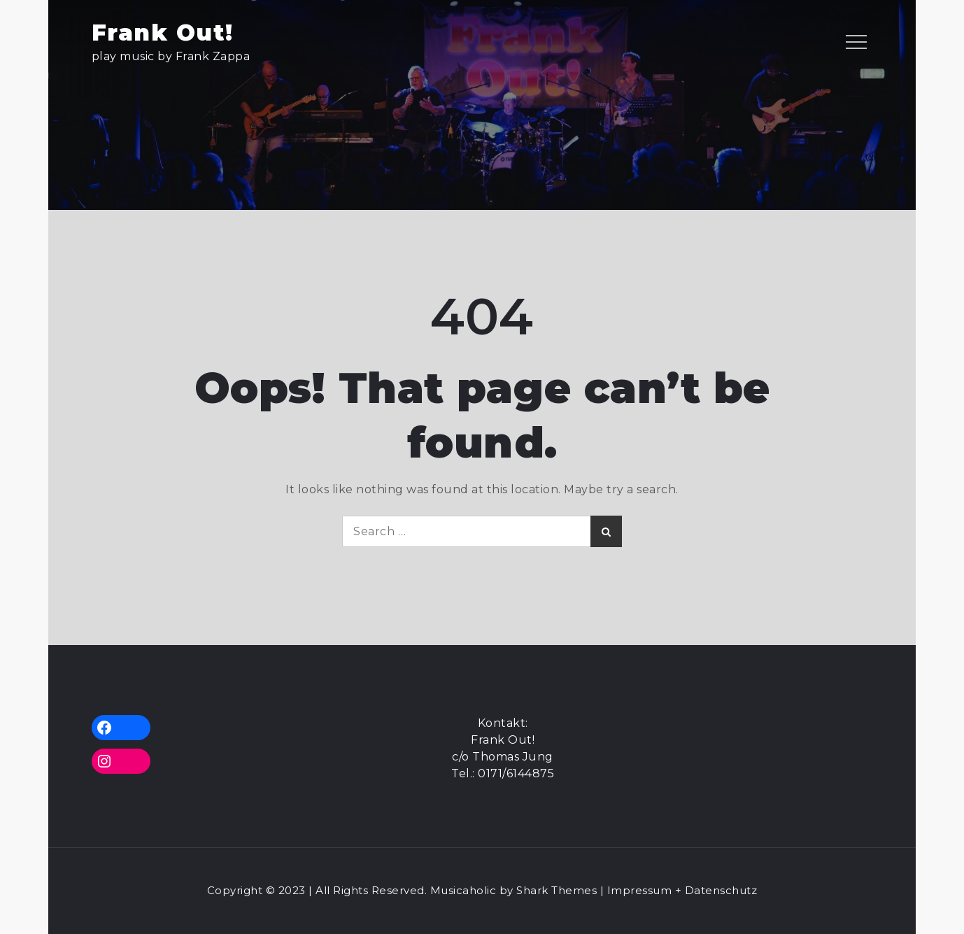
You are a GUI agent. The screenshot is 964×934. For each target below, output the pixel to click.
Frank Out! (163, 32)
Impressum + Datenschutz (682, 890)
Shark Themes (558, 890)
